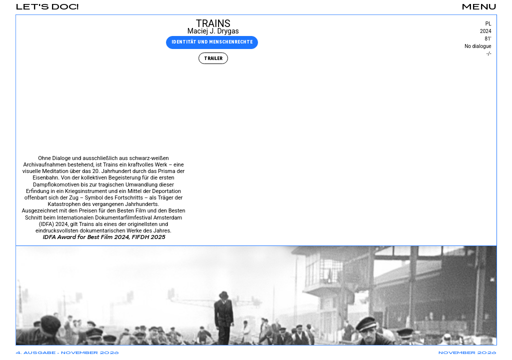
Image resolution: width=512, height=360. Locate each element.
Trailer (213, 58)
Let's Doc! (47, 7)
